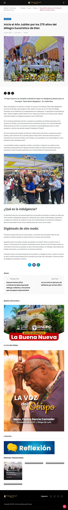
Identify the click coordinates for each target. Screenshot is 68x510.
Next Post (57, 279)
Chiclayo (7, 19)
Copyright (6, 504)
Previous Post (12, 279)
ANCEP (10, 477)
